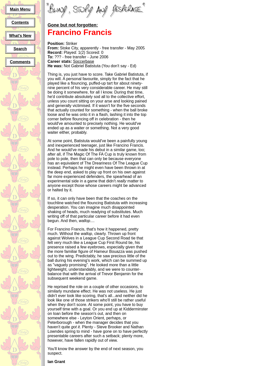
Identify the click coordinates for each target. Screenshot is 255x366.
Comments (20, 62)
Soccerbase (83, 61)
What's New (20, 35)
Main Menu (20, 9)
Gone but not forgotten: (73, 25)
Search (20, 49)
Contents (20, 22)
